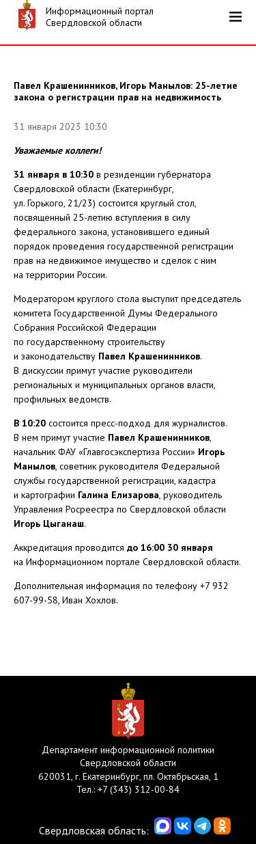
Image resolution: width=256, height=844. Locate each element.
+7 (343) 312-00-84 (139, 789)
